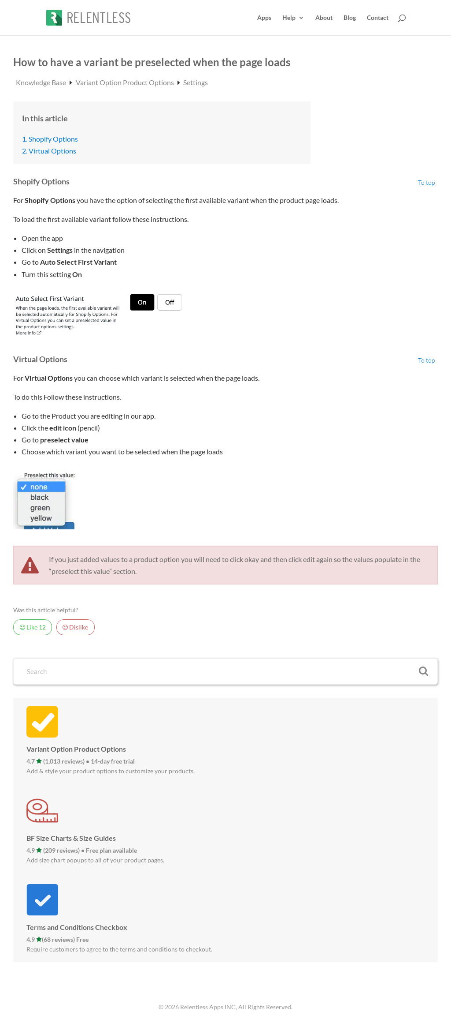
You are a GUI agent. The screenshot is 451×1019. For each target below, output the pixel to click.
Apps (264, 18)
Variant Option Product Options (125, 82)
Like (33, 627)
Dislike (75, 627)
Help (289, 18)
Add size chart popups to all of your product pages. (95, 860)
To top (427, 183)
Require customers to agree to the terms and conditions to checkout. (119, 949)
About (324, 18)
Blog (350, 18)
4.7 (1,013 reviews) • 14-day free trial (80, 761)
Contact (377, 18)
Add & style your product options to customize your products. (110, 771)
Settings (195, 82)
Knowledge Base (41, 82)
